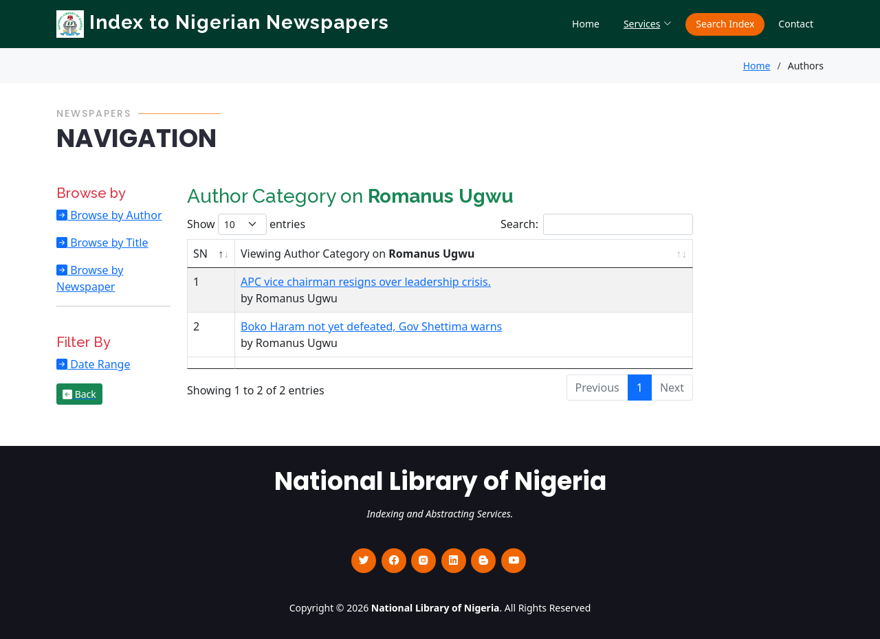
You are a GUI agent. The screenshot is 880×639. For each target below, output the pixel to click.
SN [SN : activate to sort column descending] (200, 253)
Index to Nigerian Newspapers (222, 22)
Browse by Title (107, 242)
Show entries (246, 224)
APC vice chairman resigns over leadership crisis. (366, 281)
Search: (596, 224)
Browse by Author (114, 215)
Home (586, 23)
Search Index (725, 23)
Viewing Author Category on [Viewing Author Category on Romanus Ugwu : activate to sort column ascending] (357, 253)
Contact (795, 23)
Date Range (98, 364)
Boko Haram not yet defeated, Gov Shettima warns (371, 326)
